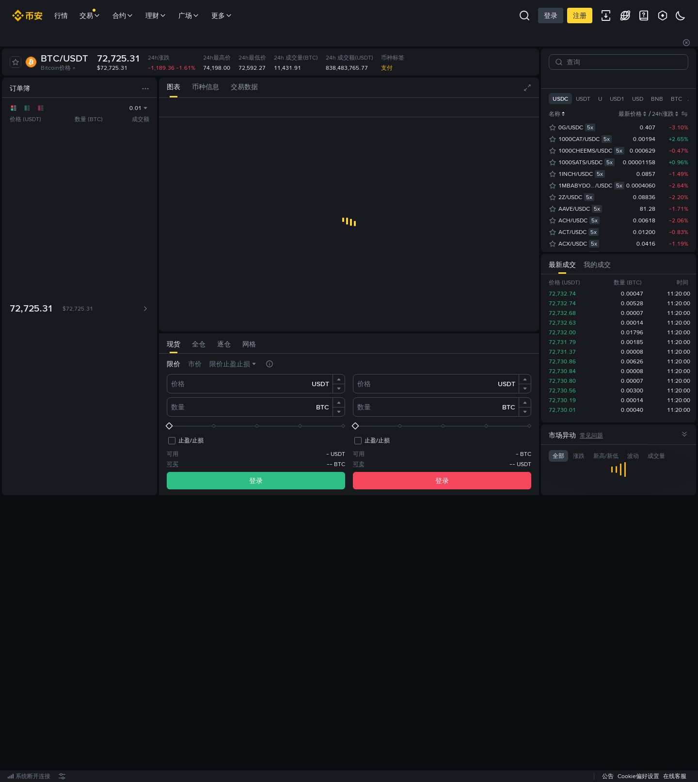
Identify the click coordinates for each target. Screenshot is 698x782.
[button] (339, 379)
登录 (550, 15)
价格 (178, 383)
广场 (189, 15)
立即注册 (345, 639)
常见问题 (591, 435)
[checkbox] (185, 440)
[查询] (622, 62)
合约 (123, 15)
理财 (156, 15)
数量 (178, 407)
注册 (580, 15)
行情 (61, 15)
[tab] (173, 87)
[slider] (256, 425)
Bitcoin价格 (58, 68)
